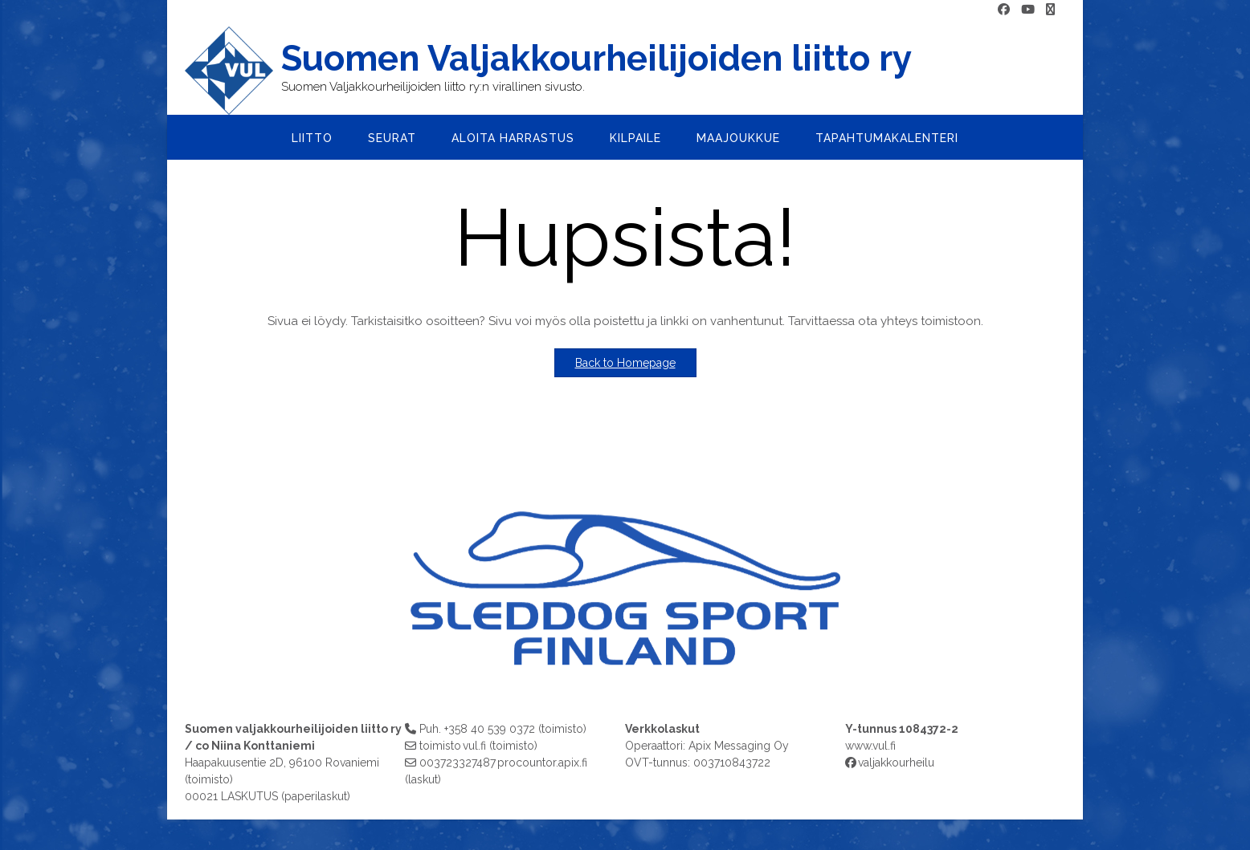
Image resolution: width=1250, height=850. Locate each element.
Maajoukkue (738, 138)
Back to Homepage (625, 362)
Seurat (392, 138)
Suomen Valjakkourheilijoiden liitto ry (596, 59)
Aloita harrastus (512, 138)
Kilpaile (635, 138)
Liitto (312, 138)
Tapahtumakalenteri (886, 138)
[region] (625, 580)
